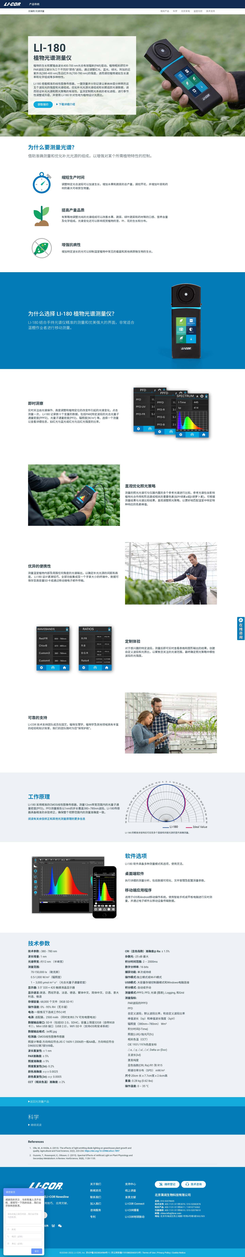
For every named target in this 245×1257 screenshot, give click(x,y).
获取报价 (43, 104)
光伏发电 (185, 11)
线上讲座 (130, 1190)
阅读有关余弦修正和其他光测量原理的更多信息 (56, 819)
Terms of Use (149, 1252)
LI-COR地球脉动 (134, 1216)
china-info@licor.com (170, 1213)
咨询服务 (95, 1210)
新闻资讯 (95, 1190)
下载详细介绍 (65, 104)
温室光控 (198, 11)
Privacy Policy (163, 1252)
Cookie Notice (178, 1252)
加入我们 (95, 1203)
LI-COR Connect (134, 1203)
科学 (175, 11)
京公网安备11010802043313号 (126, 1252)
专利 (93, 1216)
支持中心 (130, 1184)
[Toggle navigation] (32, 4)
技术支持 (210, 11)
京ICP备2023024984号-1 (98, 1252)
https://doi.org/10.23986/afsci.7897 (102, 1151)
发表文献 (130, 1197)
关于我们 (95, 1184)
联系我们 (95, 1197)
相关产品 (164, 11)
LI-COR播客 (132, 1210)
